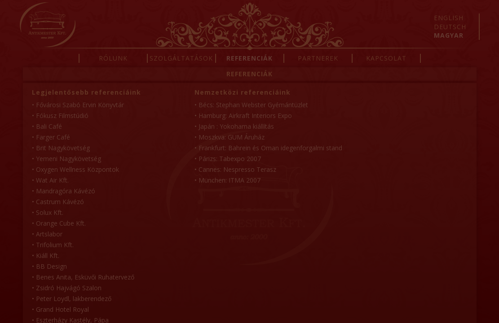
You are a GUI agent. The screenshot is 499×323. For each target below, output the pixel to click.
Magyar (449, 35)
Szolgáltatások (181, 58)
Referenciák (249, 58)
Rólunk (113, 58)
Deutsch (450, 26)
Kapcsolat (386, 58)
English (449, 17)
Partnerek (318, 58)
